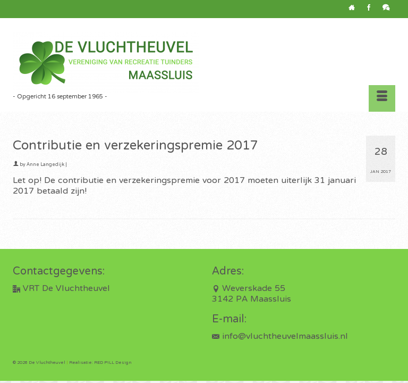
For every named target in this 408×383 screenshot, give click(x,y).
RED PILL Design (112, 363)
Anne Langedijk (45, 165)
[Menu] (382, 98)
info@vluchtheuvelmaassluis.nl (280, 337)
